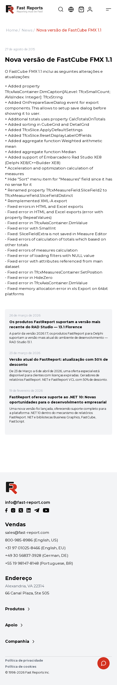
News (27, 30)
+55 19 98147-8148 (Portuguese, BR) (39, 563)
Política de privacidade (24, 660)
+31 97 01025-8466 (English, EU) (35, 548)
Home (12, 30)
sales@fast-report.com (27, 532)
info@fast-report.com (27, 502)
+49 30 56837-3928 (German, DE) (36, 555)
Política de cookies (20, 666)
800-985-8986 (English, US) (31, 540)
